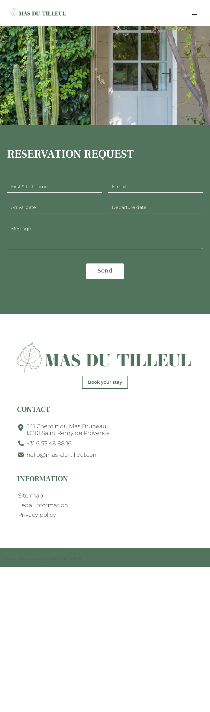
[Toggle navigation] (194, 12)
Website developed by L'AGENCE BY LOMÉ (42, 558)
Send (105, 270)
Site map (30, 495)
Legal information (43, 505)
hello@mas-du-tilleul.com (63, 454)
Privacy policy (37, 514)
